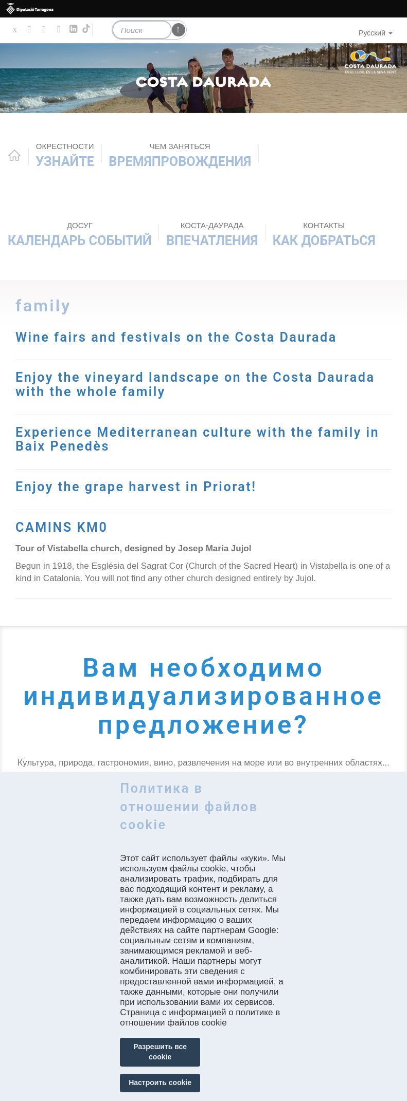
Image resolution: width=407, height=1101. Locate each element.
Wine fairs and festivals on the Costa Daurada (176, 337)
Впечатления (212, 234)
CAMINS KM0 (61, 527)
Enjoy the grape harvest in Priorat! (136, 486)
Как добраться (324, 234)
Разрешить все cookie (160, 1051)
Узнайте (65, 155)
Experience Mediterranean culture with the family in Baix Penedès (197, 439)
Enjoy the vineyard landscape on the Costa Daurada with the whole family (195, 384)
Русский (376, 33)
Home (14, 155)
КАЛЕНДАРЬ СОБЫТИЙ (80, 234)
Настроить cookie (160, 1082)
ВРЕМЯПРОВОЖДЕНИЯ (180, 155)
